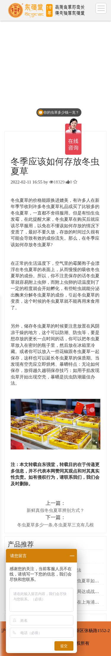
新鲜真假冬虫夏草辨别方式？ (55, 510)
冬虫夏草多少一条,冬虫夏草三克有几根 (55, 525)
